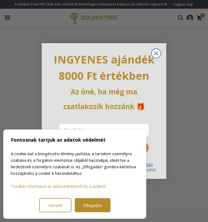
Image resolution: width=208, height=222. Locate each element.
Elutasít (55, 205)
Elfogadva (92, 205)
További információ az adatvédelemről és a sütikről (58, 186)
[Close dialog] (156, 53)
